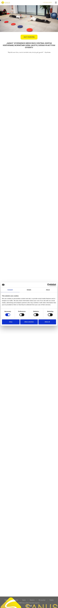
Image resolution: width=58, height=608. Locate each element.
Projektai (52, 600)
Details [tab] (29, 290)
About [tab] (48, 290)
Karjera (24, 600)
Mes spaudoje (42, 600)
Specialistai (15, 600)
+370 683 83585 (47, 2)
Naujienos (32, 600)
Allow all (47, 322)
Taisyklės (7, 600)
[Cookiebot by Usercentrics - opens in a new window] (48, 285)
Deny (10, 322)
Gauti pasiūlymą (29, 37)
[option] (29, 18)
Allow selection (29, 322)
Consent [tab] (10, 290)
